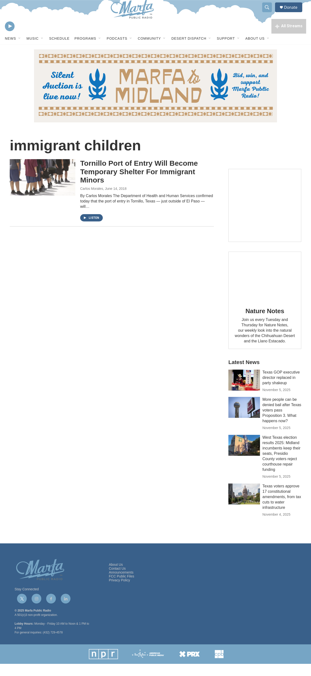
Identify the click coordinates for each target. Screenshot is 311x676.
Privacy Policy (119, 592)
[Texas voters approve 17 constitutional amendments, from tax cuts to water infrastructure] (244, 506)
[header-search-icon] (269, 13)
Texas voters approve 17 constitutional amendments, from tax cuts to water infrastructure (281, 509)
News (10, 51)
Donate (293, 12)
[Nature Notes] (265, 288)
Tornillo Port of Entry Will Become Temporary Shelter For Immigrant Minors (139, 183)
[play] (10, 38)
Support (226, 51)
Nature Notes (264, 323)
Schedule (59, 51)
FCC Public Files (121, 588)
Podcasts (117, 51)
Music (32, 51)
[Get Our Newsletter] (265, 217)
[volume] (23, 37)
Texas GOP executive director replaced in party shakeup (281, 389)
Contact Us (117, 581)
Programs (85, 51)
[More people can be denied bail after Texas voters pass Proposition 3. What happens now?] (244, 419)
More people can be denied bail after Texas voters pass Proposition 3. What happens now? (281, 422)
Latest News (243, 374)
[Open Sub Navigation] (20, 51)
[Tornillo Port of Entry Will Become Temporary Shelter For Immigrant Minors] (42, 189)
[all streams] (288, 37)
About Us (255, 51)
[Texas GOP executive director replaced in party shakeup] (244, 392)
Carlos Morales (91, 201)
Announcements (121, 584)
